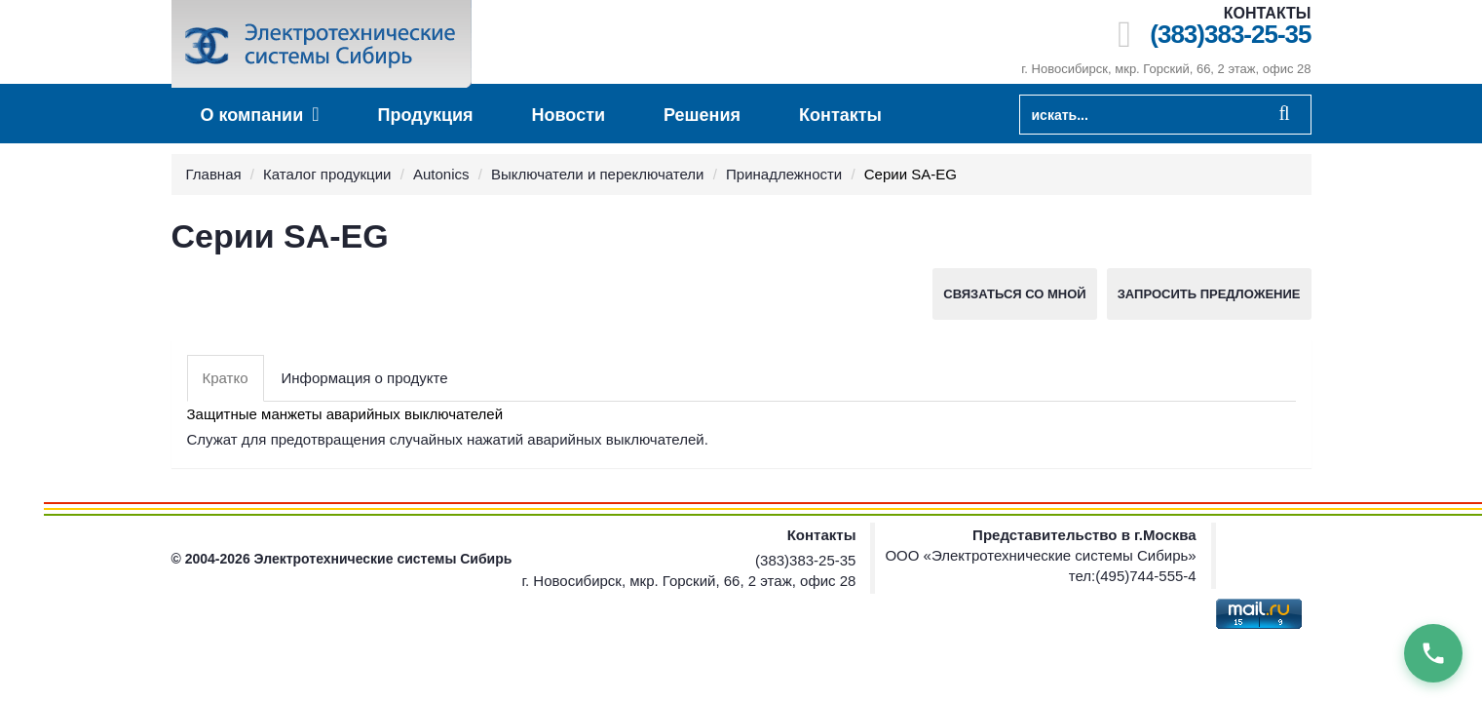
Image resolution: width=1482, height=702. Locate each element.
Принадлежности (784, 174)
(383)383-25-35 (1230, 34)
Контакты (840, 115)
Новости (568, 115)
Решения (702, 115)
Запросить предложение (1209, 294)
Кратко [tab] (225, 378)
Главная (214, 174)
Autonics (441, 174)
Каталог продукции (327, 174)
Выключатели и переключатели (597, 174)
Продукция (426, 115)
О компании (260, 114)
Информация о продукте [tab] (365, 378)
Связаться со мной (1014, 294)
